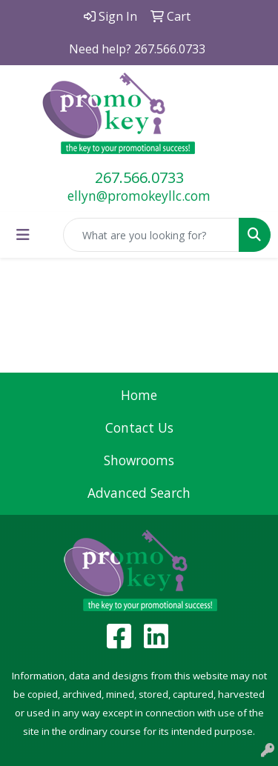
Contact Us (139, 427)
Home (139, 395)
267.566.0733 (139, 177)
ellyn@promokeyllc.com (139, 195)
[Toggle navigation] (23, 234)
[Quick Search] (151, 235)
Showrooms (139, 460)
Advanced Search (139, 493)
